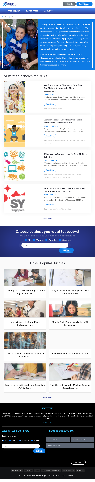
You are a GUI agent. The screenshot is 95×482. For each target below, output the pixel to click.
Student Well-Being (61, 140)
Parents (52, 239)
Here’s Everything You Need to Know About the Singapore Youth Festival (64, 189)
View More (47, 218)
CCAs (62, 109)
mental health (53, 109)
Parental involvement (52, 143)
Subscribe (68, 4)
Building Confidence (61, 209)
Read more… (48, 425)
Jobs (37, 474)
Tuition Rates (32, 11)
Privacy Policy (68, 474)
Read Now (50, 104)
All (29, 239)
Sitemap (80, 474)
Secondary (75, 175)
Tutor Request (84, 4)
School (71, 177)
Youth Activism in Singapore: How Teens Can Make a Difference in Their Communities (65, 88)
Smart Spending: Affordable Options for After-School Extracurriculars (64, 121)
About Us (48, 11)
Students (66, 239)
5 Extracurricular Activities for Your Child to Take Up (64, 155)
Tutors (39, 239)
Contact (28, 474)
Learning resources (76, 140)
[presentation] (75, 457)
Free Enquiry (14, 11)
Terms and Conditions (50, 474)
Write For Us (16, 474)
